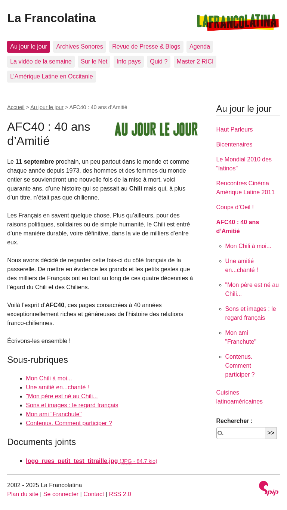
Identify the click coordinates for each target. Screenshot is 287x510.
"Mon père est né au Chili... (62, 396)
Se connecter (60, 494)
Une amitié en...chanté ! (57, 387)
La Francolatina (51, 18)
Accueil (15, 107)
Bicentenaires (234, 144)
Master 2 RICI (195, 61)
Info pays (129, 61)
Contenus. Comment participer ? (69, 423)
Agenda (199, 46)
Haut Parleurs (234, 129)
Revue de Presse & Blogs (146, 46)
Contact (93, 494)
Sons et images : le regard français (72, 405)
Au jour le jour (28, 46)
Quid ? (158, 61)
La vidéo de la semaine (41, 61)
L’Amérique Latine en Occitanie (51, 76)
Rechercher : (234, 421)
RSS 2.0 (120, 494)
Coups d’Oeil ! (235, 207)
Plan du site (22, 494)
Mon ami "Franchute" (53, 414)
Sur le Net (94, 61)
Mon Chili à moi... (49, 378)
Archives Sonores (79, 46)
